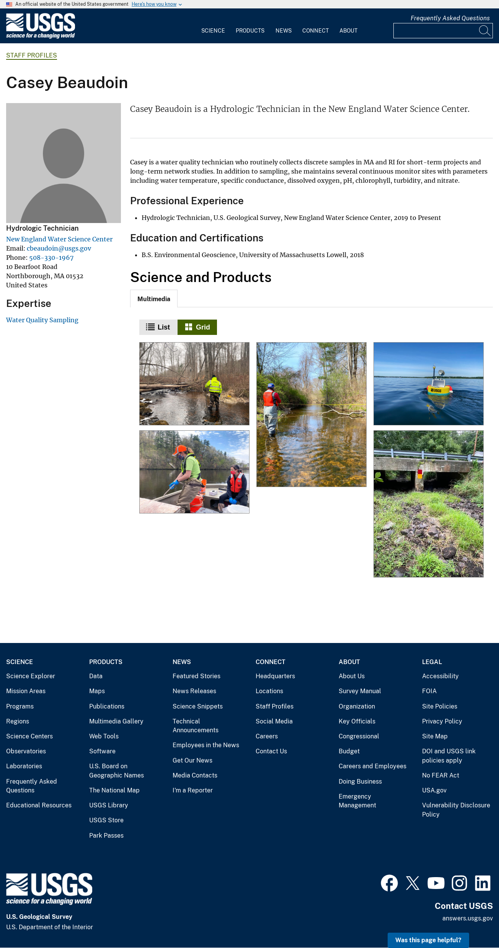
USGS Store (106, 820)
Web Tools (104, 736)
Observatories (26, 751)
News (284, 31)
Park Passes (106, 835)
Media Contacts (195, 775)
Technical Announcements (196, 726)
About (348, 31)
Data (96, 676)
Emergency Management (357, 801)
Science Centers (29, 736)
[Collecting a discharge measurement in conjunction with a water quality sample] (311, 415)
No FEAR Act (440, 775)
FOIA (429, 691)
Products (250, 31)
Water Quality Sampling (42, 320)
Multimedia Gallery (116, 721)
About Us (352, 676)
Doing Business (360, 781)
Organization (357, 706)
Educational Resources (39, 805)
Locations (269, 691)
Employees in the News (206, 745)
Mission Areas (26, 691)
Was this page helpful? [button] (428, 940)
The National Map (114, 790)
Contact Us (271, 751)
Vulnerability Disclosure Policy (456, 810)
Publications (106, 706)
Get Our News (192, 760)
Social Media (274, 721)
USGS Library (108, 805)
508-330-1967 (51, 257)
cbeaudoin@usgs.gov (59, 248)
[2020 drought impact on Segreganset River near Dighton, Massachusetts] (428, 504)
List (164, 327)
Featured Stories (196, 676)
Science (213, 31)
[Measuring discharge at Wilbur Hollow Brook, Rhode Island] (194, 384)
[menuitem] (213, 26)
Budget (349, 751)
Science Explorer (30, 676)
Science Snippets (198, 706)
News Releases (194, 691)
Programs (20, 706)
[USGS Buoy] (428, 384)
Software (102, 751)
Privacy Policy (442, 721)
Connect (315, 31)
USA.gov (434, 790)
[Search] (485, 30)
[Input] (443, 30)
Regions (17, 721)
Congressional (359, 736)
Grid (203, 327)
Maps (97, 691)
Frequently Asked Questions (450, 18)
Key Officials (357, 721)
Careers (267, 736)
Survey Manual (360, 691)
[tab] (154, 298)
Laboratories (24, 766)
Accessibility (440, 676)
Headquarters (275, 676)
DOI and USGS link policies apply (449, 756)
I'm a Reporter (193, 790)
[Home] (40, 37)
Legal (432, 662)
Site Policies (439, 706)
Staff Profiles (31, 55)
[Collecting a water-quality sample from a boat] (194, 472)
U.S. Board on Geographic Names (116, 771)
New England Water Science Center (59, 239)
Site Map (435, 736)
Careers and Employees (372, 766)
